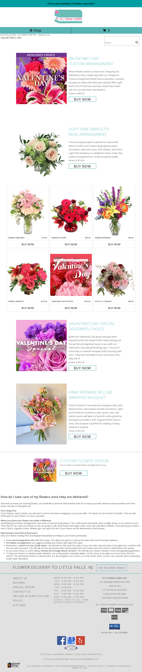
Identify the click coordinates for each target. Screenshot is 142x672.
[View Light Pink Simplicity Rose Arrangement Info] (41, 147)
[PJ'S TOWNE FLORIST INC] (71, 23)
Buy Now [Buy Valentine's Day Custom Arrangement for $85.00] (82, 99)
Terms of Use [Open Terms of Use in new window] (79, 667)
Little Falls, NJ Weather (56, 659)
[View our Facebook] (61, 644)
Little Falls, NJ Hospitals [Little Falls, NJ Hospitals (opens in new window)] (88, 654)
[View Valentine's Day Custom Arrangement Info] (41, 78)
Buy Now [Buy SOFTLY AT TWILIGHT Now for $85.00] (114, 308)
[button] (114, 626)
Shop (35, 30)
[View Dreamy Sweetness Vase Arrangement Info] (28, 211)
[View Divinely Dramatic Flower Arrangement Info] (28, 275)
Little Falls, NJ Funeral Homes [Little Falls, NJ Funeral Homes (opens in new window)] (56, 654)
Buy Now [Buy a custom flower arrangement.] (73, 473)
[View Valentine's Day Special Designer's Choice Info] (41, 345)
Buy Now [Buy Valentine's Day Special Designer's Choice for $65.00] (82, 368)
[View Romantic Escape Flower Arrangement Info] (71, 211)
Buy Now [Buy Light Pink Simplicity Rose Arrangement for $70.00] (82, 166)
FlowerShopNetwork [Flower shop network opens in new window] (73, 666)
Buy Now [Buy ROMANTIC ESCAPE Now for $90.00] (71, 244)
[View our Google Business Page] (71, 644)
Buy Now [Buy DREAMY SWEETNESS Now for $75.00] (27, 244)
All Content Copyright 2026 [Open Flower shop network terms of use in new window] (43, 666)
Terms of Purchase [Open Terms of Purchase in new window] (119, 666)
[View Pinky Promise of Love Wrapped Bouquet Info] (41, 414)
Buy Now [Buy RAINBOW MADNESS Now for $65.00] (114, 244)
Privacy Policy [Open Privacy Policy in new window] (96, 666)
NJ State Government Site (85, 659)
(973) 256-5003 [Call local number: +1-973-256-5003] (118, 593)
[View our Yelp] (80, 644)
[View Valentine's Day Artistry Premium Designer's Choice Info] (71, 275)
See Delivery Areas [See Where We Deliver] (111, 567)
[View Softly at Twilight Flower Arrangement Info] (114, 275)
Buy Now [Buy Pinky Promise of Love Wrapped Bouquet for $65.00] (82, 436)
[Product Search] (119, 43)
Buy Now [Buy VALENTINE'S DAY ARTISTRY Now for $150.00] (71, 308)
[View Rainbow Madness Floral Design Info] (114, 211)
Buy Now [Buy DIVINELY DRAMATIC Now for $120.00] (27, 308)
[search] (137, 42)
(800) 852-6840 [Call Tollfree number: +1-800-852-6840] (120, 597)
